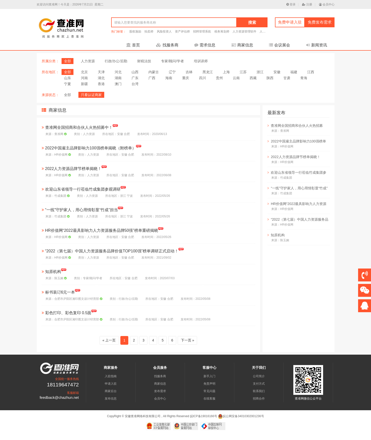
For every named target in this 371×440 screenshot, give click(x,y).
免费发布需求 (320, 22)
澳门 (118, 84)
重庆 (185, 78)
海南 (168, 78)
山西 (135, 72)
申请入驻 (111, 383)
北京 (84, 72)
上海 (226, 72)
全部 (67, 61)
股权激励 (135, 31)
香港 (101, 84)
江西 (310, 72)
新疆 (84, 84)
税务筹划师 (221, 31)
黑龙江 (207, 72)
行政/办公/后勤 (116, 61)
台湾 (135, 84)
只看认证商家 (91, 95)
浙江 (260, 72)
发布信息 (111, 398)
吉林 (189, 72)
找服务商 (167, 45)
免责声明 (209, 383)
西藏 (253, 78)
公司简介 (259, 376)
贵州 (219, 78)
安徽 (276, 72)
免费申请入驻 (290, 22)
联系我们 (259, 391)
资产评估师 (182, 31)
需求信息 (204, 45)
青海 (303, 78)
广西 (151, 78)
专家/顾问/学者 (172, 61)
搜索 (252, 22)
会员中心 (327, 4)
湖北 (101, 78)
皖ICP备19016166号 (203, 416)
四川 (202, 78)
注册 (307, 4)
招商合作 (259, 398)
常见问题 (209, 391)
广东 (135, 78)
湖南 (118, 78)
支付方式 (259, 383)
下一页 (186, 340)
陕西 (270, 78)
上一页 (110, 340)
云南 (236, 78)
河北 (118, 72)
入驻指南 (111, 376)
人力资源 (88, 61)
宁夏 (67, 84)
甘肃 (286, 78)
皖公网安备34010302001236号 (241, 416)
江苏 (243, 72)
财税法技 (144, 61)
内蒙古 (153, 72)
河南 (84, 78)
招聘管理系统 (202, 31)
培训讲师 (201, 61)
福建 (293, 72)
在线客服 (209, 398)
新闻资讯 (316, 45)
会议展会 (279, 45)
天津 (101, 72)
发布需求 (160, 391)
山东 (67, 78)
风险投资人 (164, 31)
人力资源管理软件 (244, 31)
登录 (291, 4)
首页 (133, 45)
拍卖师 (148, 31)
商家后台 (111, 391)
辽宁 (172, 72)
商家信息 (242, 45)
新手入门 (209, 376)
